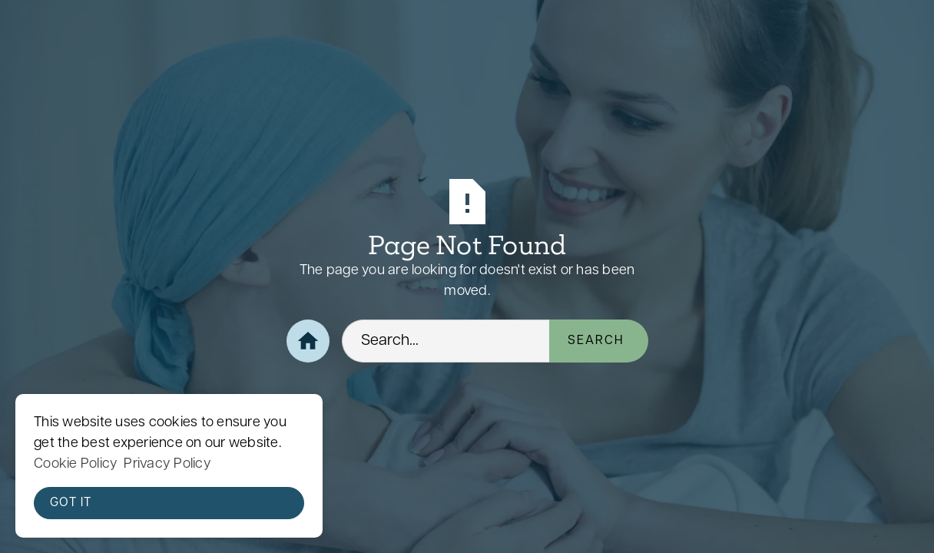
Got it (70, 503)
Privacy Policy (167, 464)
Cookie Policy (76, 464)
